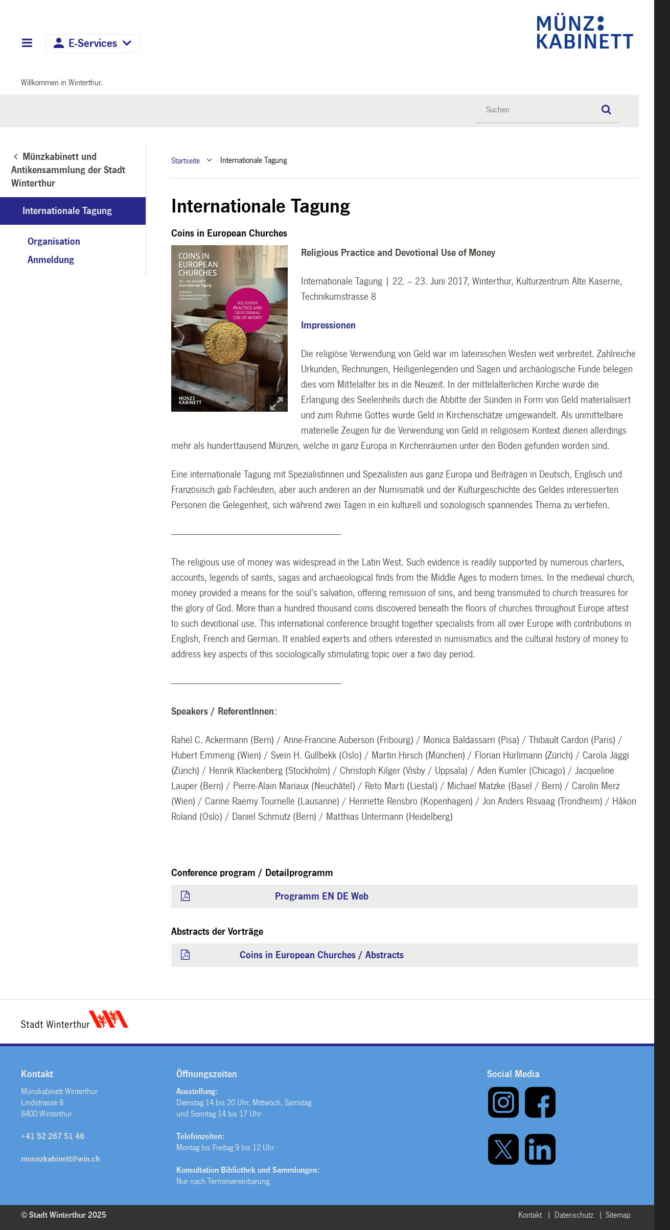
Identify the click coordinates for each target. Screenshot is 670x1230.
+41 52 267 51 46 (52, 1136)
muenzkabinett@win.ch (60, 1158)
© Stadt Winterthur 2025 (63, 1215)
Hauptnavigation (27, 44)
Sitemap (618, 1215)
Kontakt (530, 1215)
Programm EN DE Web (321, 896)
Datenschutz (574, 1215)
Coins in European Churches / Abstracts (322, 955)
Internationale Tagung (67, 211)
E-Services (92, 44)
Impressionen (328, 325)
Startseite (185, 160)
